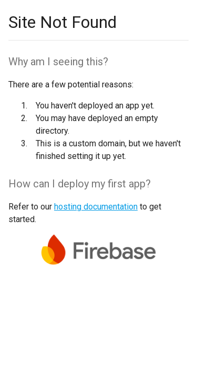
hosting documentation (96, 207)
